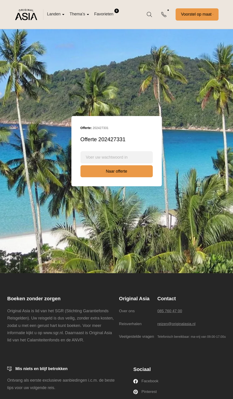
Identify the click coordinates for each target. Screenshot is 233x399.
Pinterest (145, 392)
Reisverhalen (130, 323)
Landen (54, 14)
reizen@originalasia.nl (177, 323)
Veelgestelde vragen (136, 336)
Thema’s (77, 14)
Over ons (126, 311)
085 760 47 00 (170, 311)
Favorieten (106, 12)
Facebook (146, 381)
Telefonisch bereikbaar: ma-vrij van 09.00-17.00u (191, 336)
